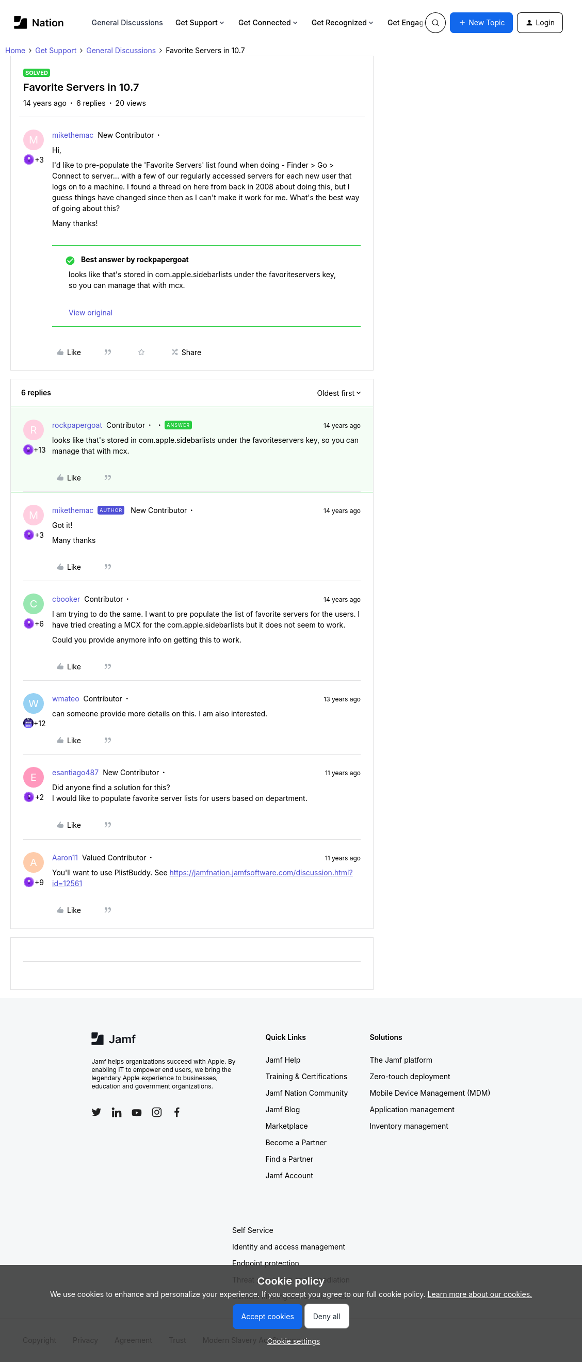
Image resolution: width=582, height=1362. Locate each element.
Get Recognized (343, 22)
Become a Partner (295, 1142)
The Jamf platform (400, 1059)
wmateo (65, 698)
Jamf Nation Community (306, 1092)
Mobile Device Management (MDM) (429, 1092)
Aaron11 (65, 857)
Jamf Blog (282, 1109)
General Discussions (127, 22)
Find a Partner (289, 1159)
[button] (481, 22)
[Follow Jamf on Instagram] (157, 1112)
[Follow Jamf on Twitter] (96, 1112)
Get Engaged (414, 22)
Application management (411, 1109)
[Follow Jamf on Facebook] (177, 1112)
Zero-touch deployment (409, 1076)
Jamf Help (282, 1059)
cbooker (66, 599)
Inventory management (408, 1125)
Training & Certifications (306, 1076)
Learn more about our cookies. (480, 1294)
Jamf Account (289, 1175)
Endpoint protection (265, 1263)
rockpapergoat (77, 425)
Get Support (200, 22)
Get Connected (268, 22)
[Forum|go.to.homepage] (39, 22)
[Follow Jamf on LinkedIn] (116, 1112)
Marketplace (286, 1125)
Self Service (252, 1230)
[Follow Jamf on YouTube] (137, 1112)
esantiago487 (75, 772)
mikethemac (72, 135)
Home (15, 50)
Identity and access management (288, 1246)
